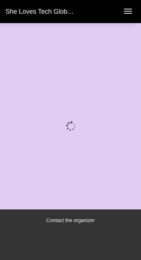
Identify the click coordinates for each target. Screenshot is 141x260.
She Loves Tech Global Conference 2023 (64, 11)
